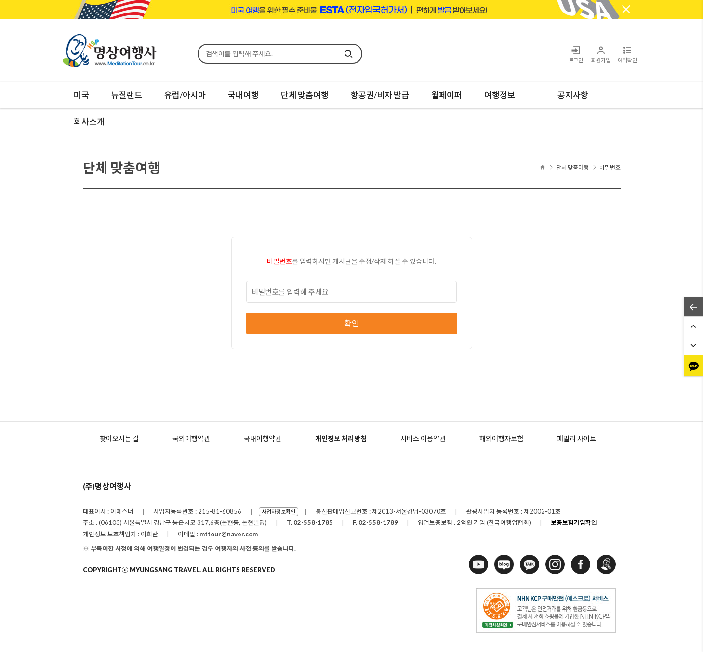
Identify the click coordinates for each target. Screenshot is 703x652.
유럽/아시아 (185, 95)
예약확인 (627, 54)
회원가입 (601, 54)
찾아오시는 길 (119, 438)
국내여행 (243, 95)
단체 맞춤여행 (305, 95)
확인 (351, 323)
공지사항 (572, 95)
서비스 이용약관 (423, 438)
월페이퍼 (446, 95)
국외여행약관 (191, 438)
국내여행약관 (262, 438)
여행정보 (499, 95)
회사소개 (89, 122)
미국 (81, 95)
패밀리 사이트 (576, 438)
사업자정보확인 (278, 512)
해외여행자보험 (501, 438)
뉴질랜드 (126, 95)
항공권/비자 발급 (380, 95)
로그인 (576, 54)
